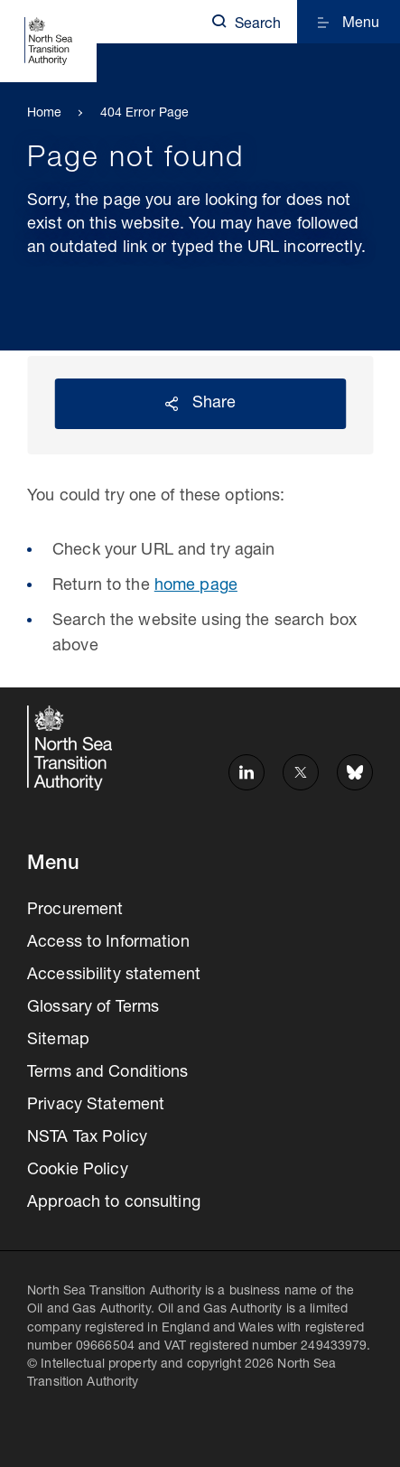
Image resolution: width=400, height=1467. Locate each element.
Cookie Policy (77, 1171)
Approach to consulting (113, 1203)
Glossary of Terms (93, 1008)
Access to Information (108, 943)
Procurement (75, 910)
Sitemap (58, 1041)
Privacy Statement (95, 1106)
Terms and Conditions (108, 1073)
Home (44, 113)
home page (195, 586)
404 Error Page (145, 113)
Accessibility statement (113, 975)
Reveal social (171, 404)
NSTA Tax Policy (87, 1138)
